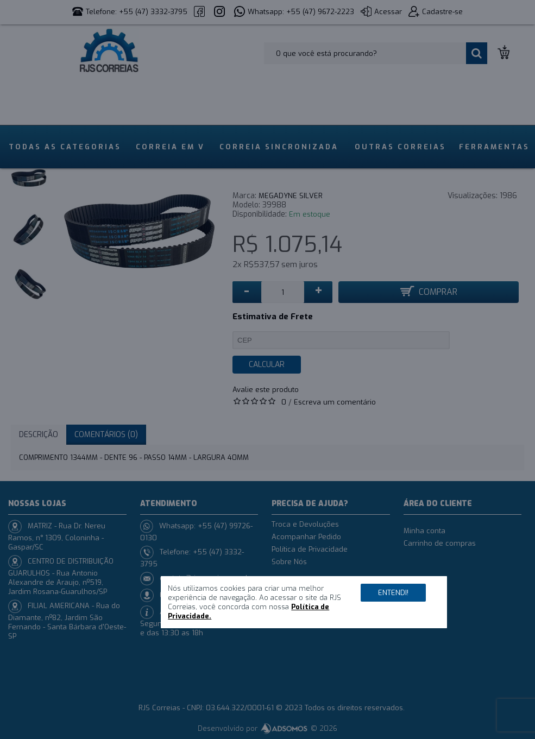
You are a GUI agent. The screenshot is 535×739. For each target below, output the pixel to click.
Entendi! (393, 592)
